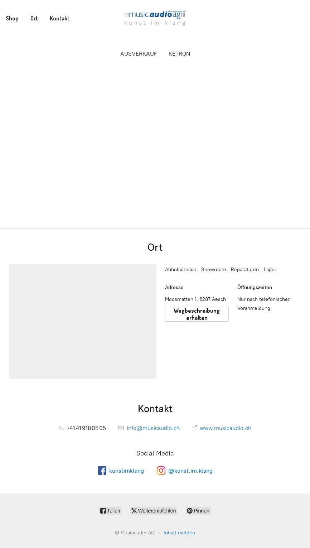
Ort (34, 18)
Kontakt (59, 18)
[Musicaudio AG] (155, 18)
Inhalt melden (179, 533)
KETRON (179, 53)
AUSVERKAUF (138, 53)
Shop (12, 18)
